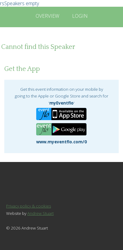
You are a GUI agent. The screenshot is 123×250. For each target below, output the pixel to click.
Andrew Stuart (40, 213)
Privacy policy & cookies (28, 206)
